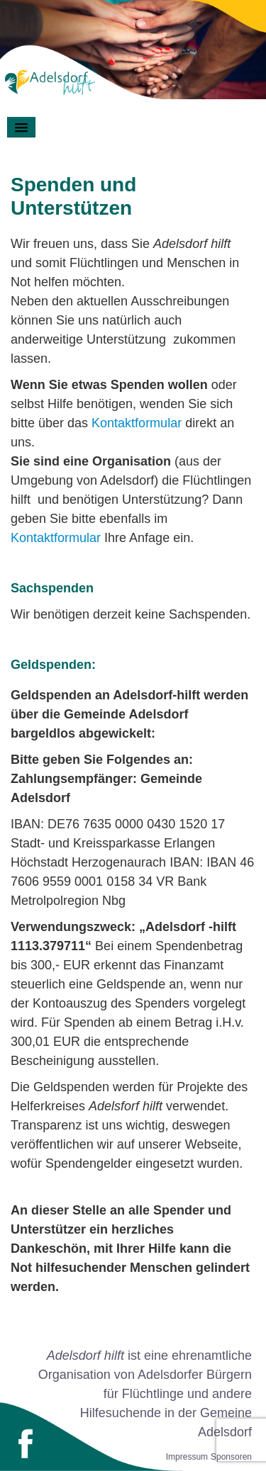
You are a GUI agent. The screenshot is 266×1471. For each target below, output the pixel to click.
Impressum (187, 1457)
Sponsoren (231, 1457)
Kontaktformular (137, 423)
